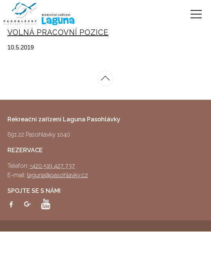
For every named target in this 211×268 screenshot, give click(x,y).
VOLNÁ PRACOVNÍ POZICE (57, 32)
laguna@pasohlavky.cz (57, 175)
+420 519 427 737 (52, 165)
